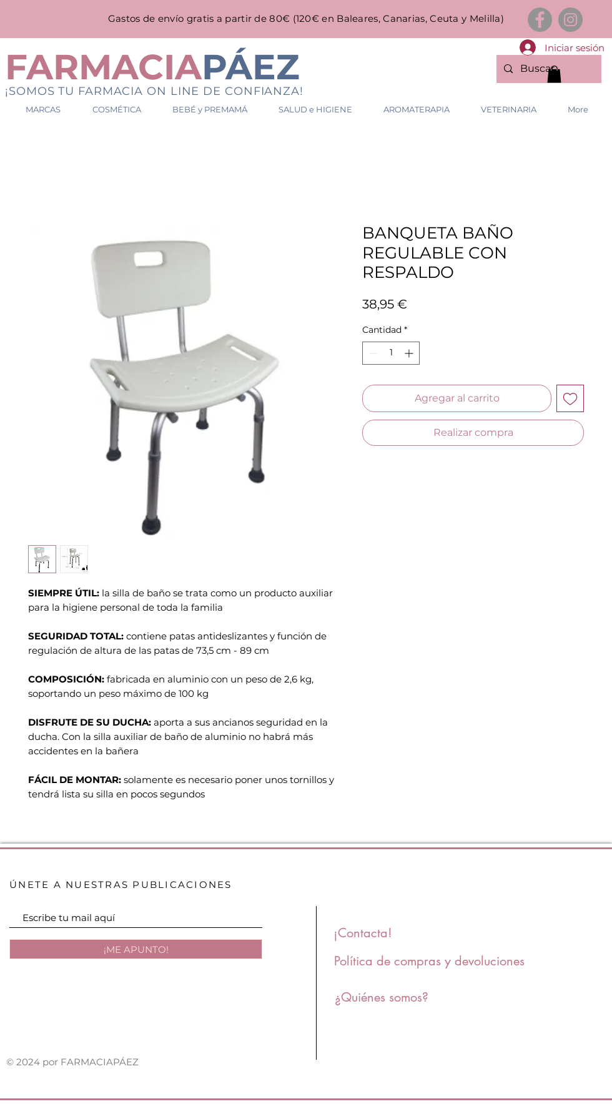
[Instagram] (570, 19)
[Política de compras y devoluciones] (429, 961)
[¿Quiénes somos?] (381, 997)
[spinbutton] (391, 353)
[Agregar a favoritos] (570, 398)
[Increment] (410, 353)
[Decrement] (372, 353)
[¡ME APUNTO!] (135, 949)
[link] (554, 74)
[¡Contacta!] (362, 933)
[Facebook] (540, 19)
